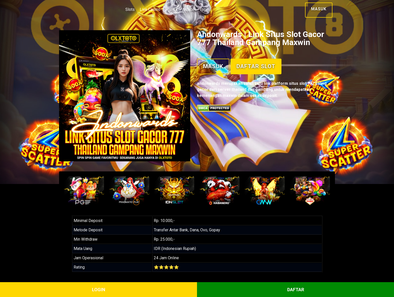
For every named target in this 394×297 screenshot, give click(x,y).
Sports (171, 9)
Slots (130, 9)
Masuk (318, 9)
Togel (204, 9)
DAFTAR (295, 289)
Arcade (188, 9)
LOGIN (98, 289)
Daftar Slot (255, 66)
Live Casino (150, 9)
